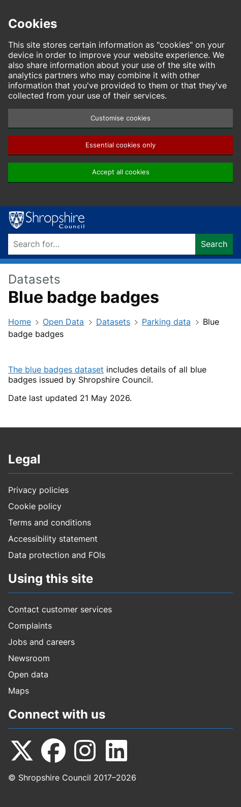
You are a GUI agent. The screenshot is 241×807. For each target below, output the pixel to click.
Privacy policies (38, 490)
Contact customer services (60, 609)
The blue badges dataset (56, 369)
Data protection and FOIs (56, 555)
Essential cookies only (120, 145)
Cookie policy (35, 506)
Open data (28, 674)
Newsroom (29, 658)
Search (214, 244)
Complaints (30, 625)
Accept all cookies (120, 172)
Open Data (63, 322)
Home (19, 322)
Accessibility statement (53, 539)
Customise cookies (120, 118)
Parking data (166, 322)
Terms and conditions (49, 522)
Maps (18, 691)
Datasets (113, 322)
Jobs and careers (41, 642)
